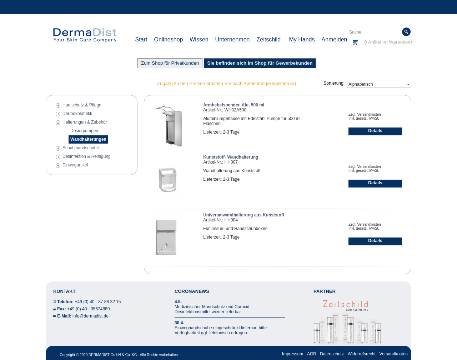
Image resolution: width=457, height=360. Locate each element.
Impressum (292, 353)
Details (375, 130)
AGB (311, 353)
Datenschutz (332, 353)
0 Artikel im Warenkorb (388, 42)
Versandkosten (394, 353)
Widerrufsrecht (362, 353)
